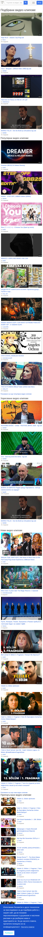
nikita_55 (5, 389)
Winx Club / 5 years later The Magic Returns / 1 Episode (19, 591)
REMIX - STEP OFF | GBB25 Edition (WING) (16, 196)
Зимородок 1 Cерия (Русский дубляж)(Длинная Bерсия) (27, 830)
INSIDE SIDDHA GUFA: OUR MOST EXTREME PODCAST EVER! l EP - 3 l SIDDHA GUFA (20, 324)
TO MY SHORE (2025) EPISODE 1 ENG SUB (28, 849)
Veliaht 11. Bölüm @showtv (10, 686)
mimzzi (20, 833)
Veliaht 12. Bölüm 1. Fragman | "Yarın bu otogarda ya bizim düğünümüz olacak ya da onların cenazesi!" (20, 784)
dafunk (4, 198)
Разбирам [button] (9, 933)
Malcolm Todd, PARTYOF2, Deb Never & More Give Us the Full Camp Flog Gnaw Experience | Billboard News (20, 558)
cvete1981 (5, 327)
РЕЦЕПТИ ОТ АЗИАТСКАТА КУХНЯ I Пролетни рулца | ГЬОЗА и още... (20, 291)
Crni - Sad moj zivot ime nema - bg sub (14, 457)
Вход (39, 2)
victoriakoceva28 (7, 358)
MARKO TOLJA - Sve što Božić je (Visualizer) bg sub (18, 131)
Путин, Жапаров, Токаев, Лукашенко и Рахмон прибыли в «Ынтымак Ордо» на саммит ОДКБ (21, 623)
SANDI (5, 71)
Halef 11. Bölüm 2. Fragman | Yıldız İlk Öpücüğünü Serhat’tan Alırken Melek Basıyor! (21, 718)
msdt (4, 561)
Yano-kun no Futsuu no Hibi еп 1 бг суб (14, 100)
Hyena (4, 626)
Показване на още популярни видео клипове (16, 394)
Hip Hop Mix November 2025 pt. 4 (28, 838)
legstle (4, 492)
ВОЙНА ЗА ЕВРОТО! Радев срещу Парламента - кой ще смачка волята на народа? (20, 489)
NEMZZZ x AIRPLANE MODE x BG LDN (14, 258)
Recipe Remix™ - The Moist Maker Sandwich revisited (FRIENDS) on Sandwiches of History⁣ (28, 859)
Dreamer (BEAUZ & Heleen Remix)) (13, 165)
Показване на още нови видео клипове (14, 792)
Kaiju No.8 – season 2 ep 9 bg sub (12, 37)
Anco (4, 40)
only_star (5, 293)
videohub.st (6, 102)
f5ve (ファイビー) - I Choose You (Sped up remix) (17, 227)
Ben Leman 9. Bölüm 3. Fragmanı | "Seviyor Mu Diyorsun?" (20, 655)
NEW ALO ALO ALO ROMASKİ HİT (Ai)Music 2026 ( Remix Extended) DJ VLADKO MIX (29, 882)
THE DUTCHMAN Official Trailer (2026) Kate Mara (18, 387)
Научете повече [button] (27, 927)
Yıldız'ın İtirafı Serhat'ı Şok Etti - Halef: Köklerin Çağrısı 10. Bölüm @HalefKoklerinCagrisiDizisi (20, 751)
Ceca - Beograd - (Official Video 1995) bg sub (16, 69)
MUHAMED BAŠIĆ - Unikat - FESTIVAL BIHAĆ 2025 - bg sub (21, 425)
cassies (20, 886)
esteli (4, 167)
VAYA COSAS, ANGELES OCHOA (12, 356)
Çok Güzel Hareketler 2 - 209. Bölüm (29, 819)
